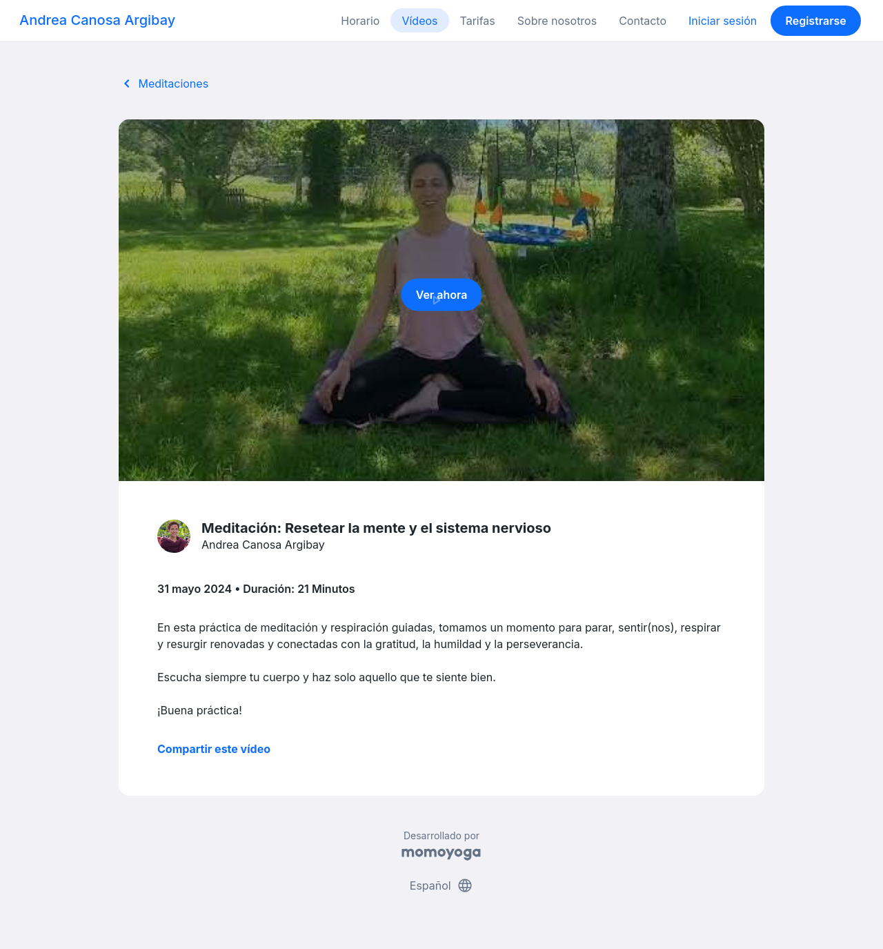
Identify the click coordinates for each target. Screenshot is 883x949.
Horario (360, 21)
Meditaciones (163, 83)
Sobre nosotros (557, 21)
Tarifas (477, 21)
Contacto (642, 21)
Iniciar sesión (722, 21)
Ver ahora (442, 299)
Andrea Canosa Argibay (97, 20)
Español (441, 885)
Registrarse (815, 21)
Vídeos (419, 21)
